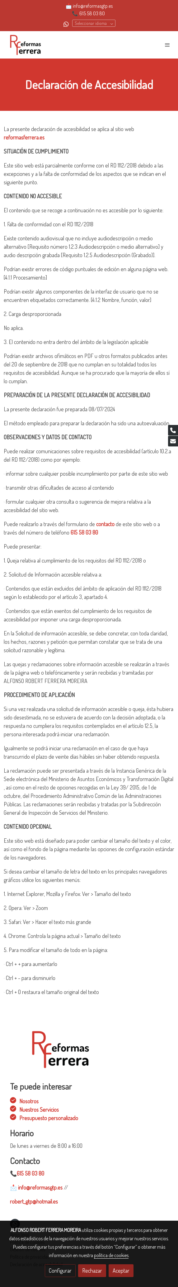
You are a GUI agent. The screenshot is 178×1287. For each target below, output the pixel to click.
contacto (106, 524)
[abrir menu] (167, 45)
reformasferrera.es (24, 137)
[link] (25, 44)
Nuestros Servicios (39, 1109)
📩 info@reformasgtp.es (89, 6)
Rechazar (92, 1270)
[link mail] (173, 441)
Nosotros (29, 1101)
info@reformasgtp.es (36, 1187)
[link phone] (173, 430)
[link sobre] (89, 1053)
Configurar (60, 1270)
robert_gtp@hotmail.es (34, 1201)
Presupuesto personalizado (48, 1118)
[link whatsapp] (66, 24)
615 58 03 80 (92, 13)
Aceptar (121, 1270)
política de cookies (111, 1255)
